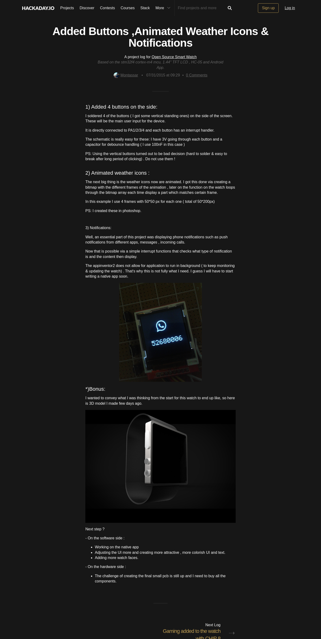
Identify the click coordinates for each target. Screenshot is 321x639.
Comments (197, 75)
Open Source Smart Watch (174, 57)
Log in (290, 8)
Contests (107, 8)
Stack (145, 8)
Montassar (126, 75)
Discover (87, 8)
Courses (128, 8)
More (164, 8)
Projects (67, 8)
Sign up (268, 8)
